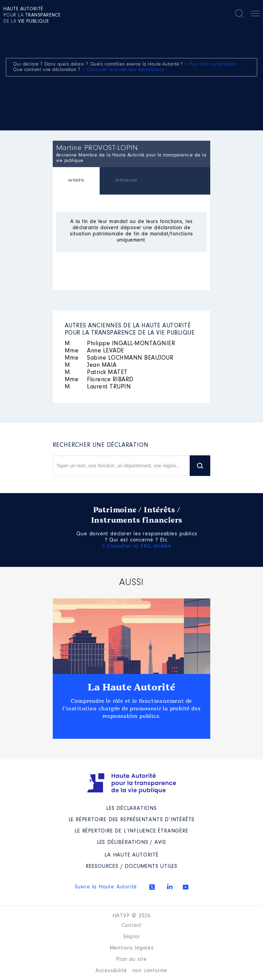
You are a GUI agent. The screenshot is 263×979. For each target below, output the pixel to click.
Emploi (132, 937)
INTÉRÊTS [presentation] (76, 181)
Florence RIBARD (99, 380)
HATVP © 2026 (131, 916)
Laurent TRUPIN (98, 387)
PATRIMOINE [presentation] (126, 181)
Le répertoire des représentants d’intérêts (131, 820)
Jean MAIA (91, 365)
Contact (132, 925)
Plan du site (131, 959)
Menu (255, 14)
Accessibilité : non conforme (131, 971)
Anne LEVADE (94, 351)
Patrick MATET (96, 373)
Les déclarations (131, 808)
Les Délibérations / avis (131, 842)
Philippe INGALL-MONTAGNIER (120, 344)
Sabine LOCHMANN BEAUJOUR (119, 358)
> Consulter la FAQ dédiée (137, 546)
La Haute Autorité (131, 687)
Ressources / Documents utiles (131, 866)
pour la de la (32, 15)
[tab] (76, 181)
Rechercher (239, 13)
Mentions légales (132, 948)
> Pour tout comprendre (210, 64)
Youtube (185, 887)
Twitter (152, 887)
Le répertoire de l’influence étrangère (131, 831)
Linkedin (170, 886)
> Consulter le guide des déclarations (123, 70)
